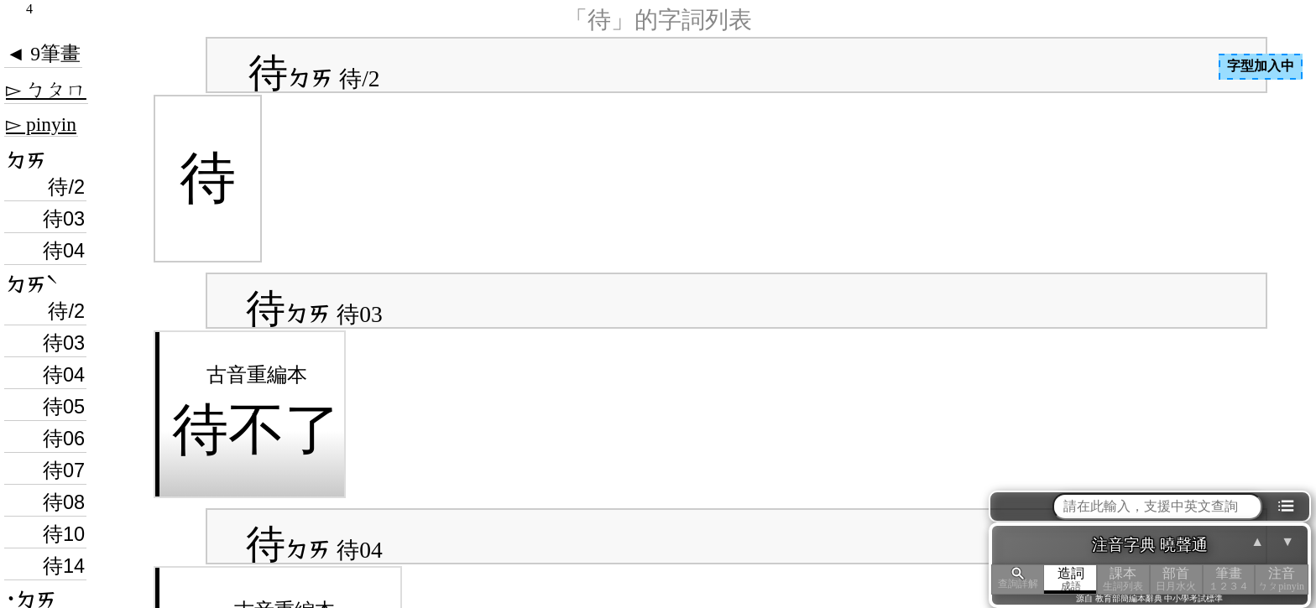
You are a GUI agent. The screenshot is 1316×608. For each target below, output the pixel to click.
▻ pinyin (41, 124)
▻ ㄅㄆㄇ (46, 90)
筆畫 (1229, 579)
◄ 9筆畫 (43, 54)
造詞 (1070, 579)
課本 (1123, 579)
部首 (1176, 579)
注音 (1281, 579)
